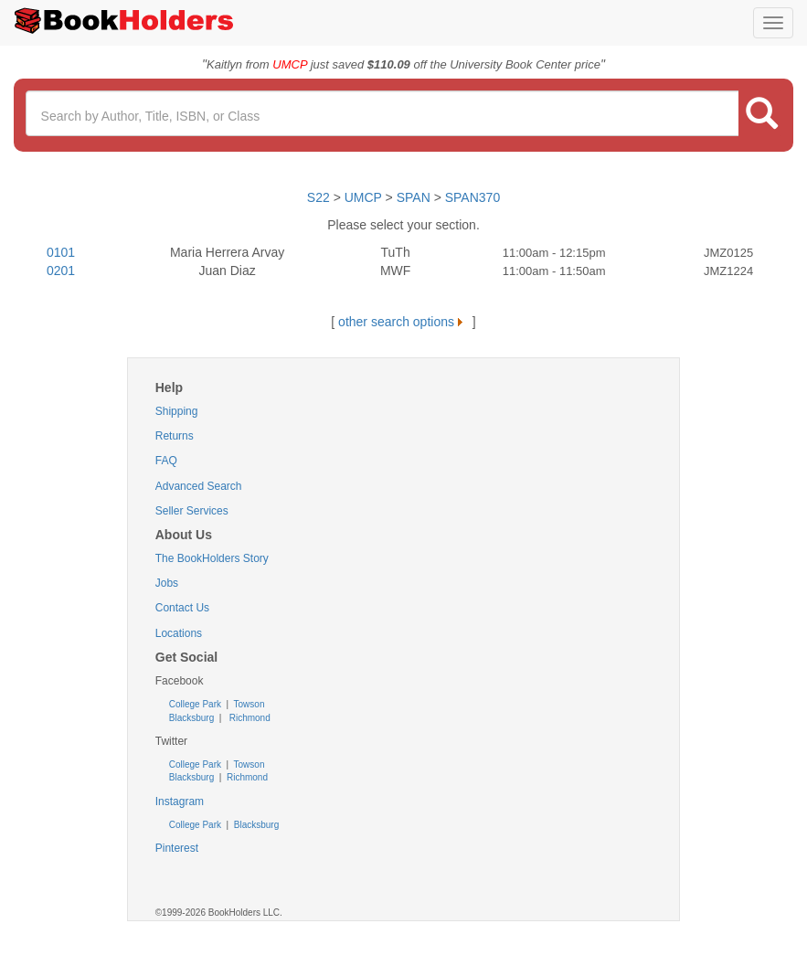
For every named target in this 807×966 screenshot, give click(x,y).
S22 (318, 197)
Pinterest (176, 848)
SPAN (413, 197)
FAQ (166, 460)
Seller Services (191, 510)
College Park (196, 704)
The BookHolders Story (212, 558)
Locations (178, 633)
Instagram (179, 801)
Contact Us (182, 607)
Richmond (249, 718)
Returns (174, 436)
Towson (248, 704)
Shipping (176, 411)
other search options (403, 321)
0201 (61, 270)
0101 (61, 252)
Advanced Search (198, 486)
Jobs (166, 583)
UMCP (365, 197)
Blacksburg (191, 718)
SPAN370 (472, 197)
